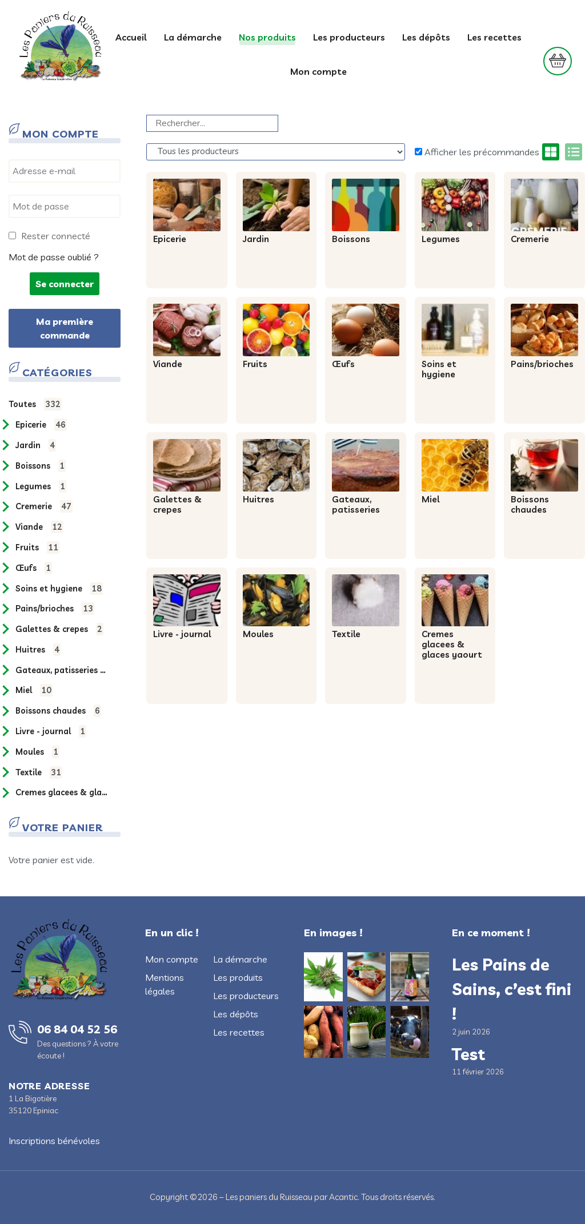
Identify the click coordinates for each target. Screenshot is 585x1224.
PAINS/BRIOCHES (54, 608)
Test (468, 1054)
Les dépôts (426, 37)
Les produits (238, 977)
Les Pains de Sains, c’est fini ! (511, 989)
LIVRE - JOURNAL (50, 731)
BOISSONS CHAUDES (58, 710)
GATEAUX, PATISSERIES (62, 670)
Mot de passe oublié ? (54, 257)
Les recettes (494, 37)
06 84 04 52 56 (77, 1029)
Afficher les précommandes (477, 152)
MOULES (37, 752)
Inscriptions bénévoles (54, 1140)
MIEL (34, 690)
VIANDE (39, 527)
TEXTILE (38, 772)
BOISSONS (40, 466)
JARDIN (35, 445)
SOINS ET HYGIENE (59, 588)
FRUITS (37, 547)
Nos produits (267, 37)
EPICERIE (41, 424)
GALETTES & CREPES (59, 629)
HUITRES (38, 649)
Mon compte (318, 71)
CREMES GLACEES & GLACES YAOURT (62, 792)
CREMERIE (44, 506)
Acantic (343, 1196)
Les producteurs (349, 37)
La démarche (193, 37)
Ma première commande (64, 328)
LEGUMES (40, 486)
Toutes (35, 404)
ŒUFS (33, 568)
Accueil (131, 37)
